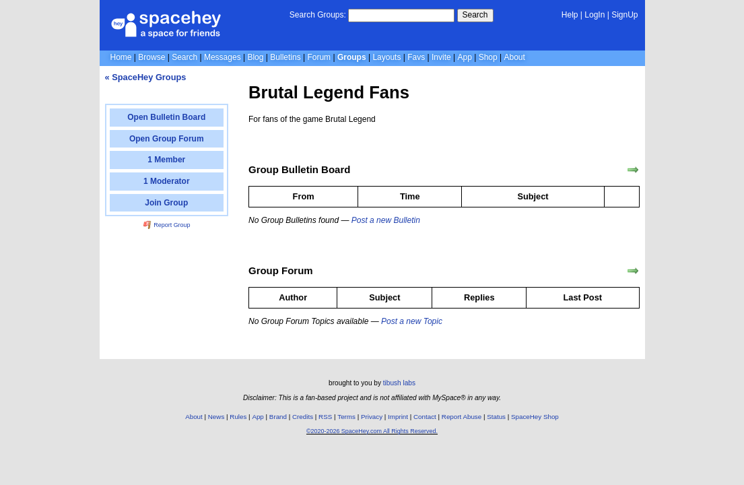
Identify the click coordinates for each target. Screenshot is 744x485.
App (465, 57)
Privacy (371, 416)
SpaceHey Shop (535, 416)
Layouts (386, 57)
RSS (325, 416)
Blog (255, 57)
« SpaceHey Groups (146, 77)
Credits (302, 416)
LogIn (594, 15)
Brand (278, 416)
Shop (488, 57)
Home (121, 57)
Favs (416, 57)
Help (570, 15)
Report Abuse (461, 416)
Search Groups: (318, 15)
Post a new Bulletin (385, 220)
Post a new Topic (411, 321)
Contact (424, 416)
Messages (222, 57)
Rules (238, 416)
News (216, 416)
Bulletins (285, 57)
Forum (319, 57)
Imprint (398, 416)
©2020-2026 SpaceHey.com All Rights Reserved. (372, 431)
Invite (441, 57)
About (514, 57)
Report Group (167, 225)
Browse (151, 57)
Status (496, 416)
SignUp (624, 15)
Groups (351, 57)
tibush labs (399, 383)
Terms (346, 416)
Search (475, 15)
